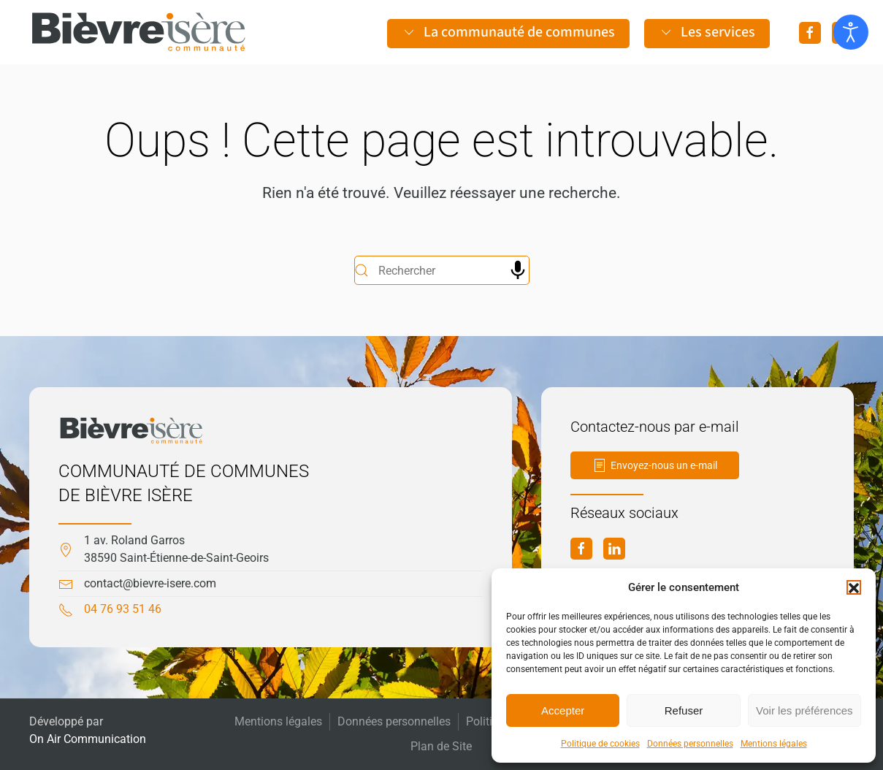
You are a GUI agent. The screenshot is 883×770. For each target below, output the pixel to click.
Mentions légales (774, 744)
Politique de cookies (600, 744)
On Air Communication (87, 739)
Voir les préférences (804, 710)
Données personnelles (690, 744)
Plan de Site (441, 746)
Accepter (562, 710)
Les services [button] (707, 32)
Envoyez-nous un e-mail (654, 465)
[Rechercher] (442, 270)
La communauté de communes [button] (508, 32)
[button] (853, 587)
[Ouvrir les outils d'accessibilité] (850, 32)
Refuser (684, 710)
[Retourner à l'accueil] (138, 32)
